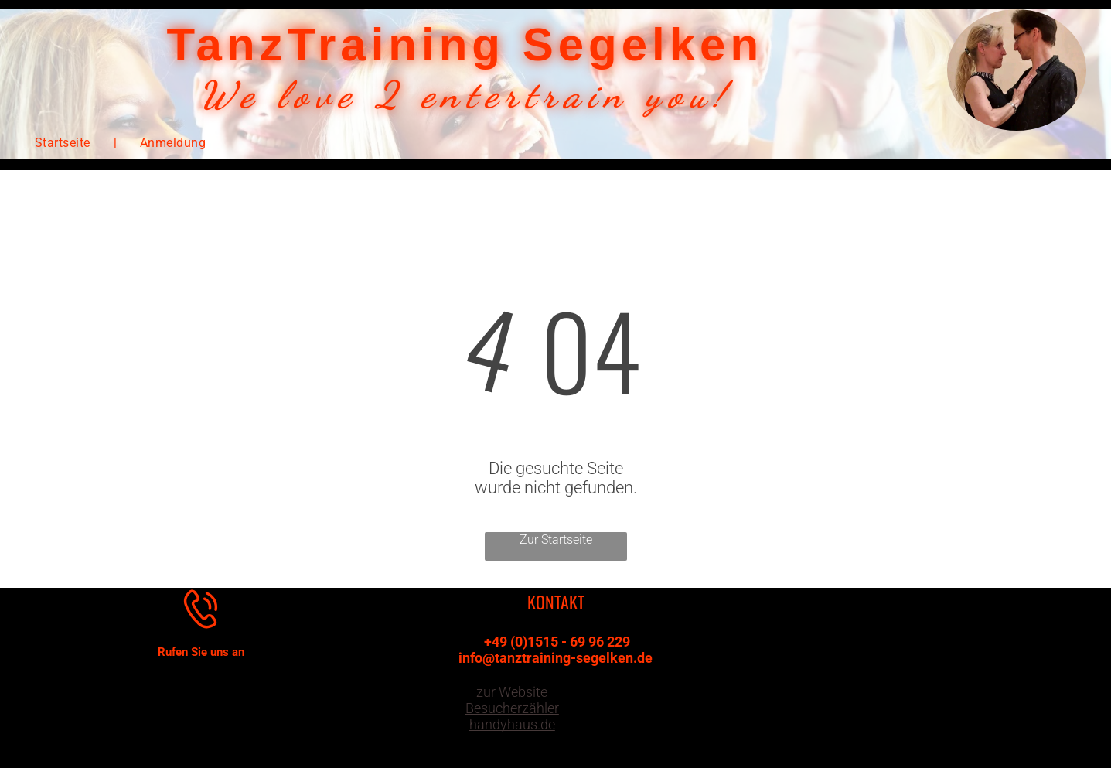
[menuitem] (64, 142)
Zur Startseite (556, 539)
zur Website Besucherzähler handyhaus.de (512, 708)
